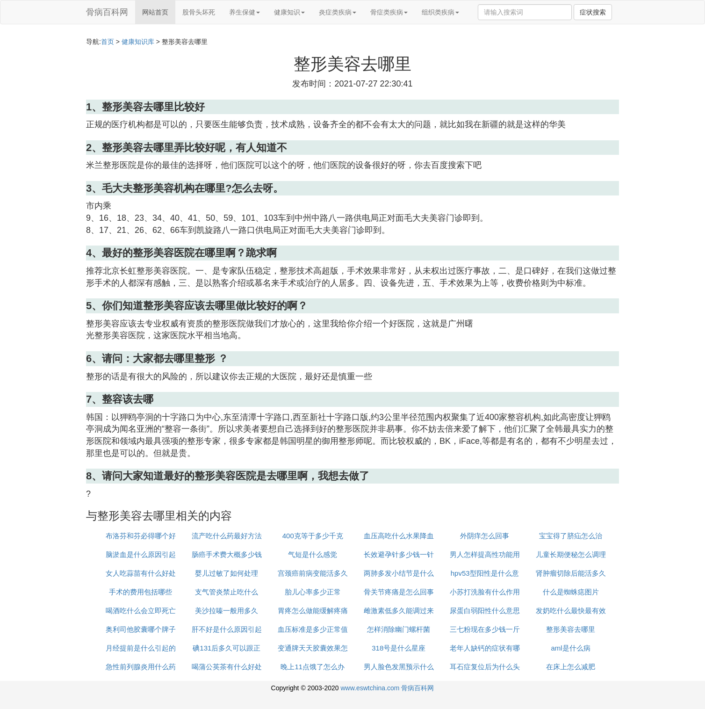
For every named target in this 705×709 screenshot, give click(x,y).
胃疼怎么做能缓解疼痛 (313, 611)
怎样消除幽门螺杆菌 (398, 629)
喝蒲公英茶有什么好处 (227, 667)
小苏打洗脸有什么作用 (485, 592)
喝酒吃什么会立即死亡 (141, 611)
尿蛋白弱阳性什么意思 (485, 611)
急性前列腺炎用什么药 (141, 667)
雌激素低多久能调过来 (399, 611)
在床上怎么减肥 (570, 667)
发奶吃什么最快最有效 (571, 611)
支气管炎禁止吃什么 (226, 592)
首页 (107, 41)
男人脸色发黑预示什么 (399, 667)
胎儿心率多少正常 (313, 592)
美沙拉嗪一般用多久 (226, 611)
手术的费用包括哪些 (140, 592)
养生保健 (244, 12)
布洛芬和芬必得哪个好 (141, 536)
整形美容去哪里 (570, 629)
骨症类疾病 (389, 12)
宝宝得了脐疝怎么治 (570, 536)
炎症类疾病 (337, 12)
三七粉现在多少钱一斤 (485, 629)
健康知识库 (138, 41)
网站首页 (155, 12)
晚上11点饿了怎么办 (313, 667)
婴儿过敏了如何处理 (226, 573)
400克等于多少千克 (312, 536)
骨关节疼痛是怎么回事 (399, 592)
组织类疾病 (440, 12)
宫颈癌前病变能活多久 (313, 573)
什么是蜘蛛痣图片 (571, 592)
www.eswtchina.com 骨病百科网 (387, 688)
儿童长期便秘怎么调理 (571, 554)
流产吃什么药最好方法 (227, 536)
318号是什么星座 (398, 648)
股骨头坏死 (198, 12)
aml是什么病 (570, 648)
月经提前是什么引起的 (141, 648)
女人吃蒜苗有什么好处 (141, 573)
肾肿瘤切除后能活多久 (571, 573)
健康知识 (289, 12)
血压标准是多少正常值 (313, 629)
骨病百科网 (107, 12)
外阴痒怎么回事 (484, 536)
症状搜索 (593, 12)
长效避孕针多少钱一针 (399, 554)
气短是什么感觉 (312, 554)
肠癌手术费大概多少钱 (227, 554)
